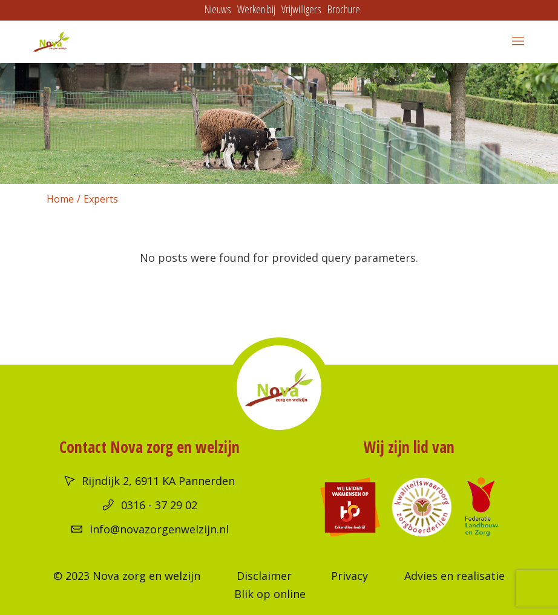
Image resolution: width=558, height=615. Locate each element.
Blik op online (270, 594)
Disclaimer (264, 575)
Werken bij (256, 9)
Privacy (349, 575)
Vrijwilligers (301, 9)
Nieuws (218, 9)
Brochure (343, 9)
